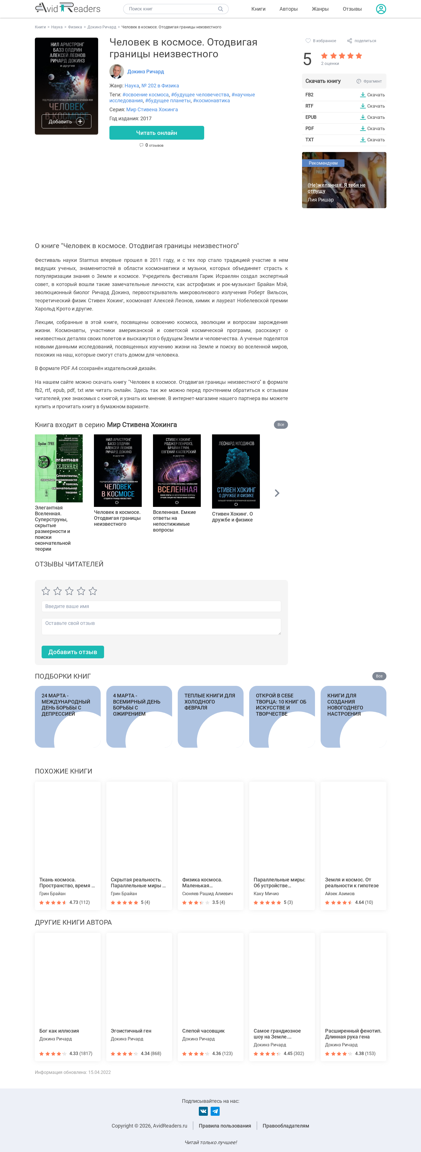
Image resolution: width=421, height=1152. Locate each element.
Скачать (376, 94)
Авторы (289, 9)
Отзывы (352, 9)
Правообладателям (286, 1126)
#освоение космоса (145, 94)
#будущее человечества (200, 94)
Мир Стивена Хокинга (152, 109)
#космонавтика (211, 100)
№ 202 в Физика (160, 86)
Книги (258, 9)
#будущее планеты (168, 100)
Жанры (320, 9)
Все (281, 425)
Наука (132, 86)
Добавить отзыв (72, 652)
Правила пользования (225, 1126)
